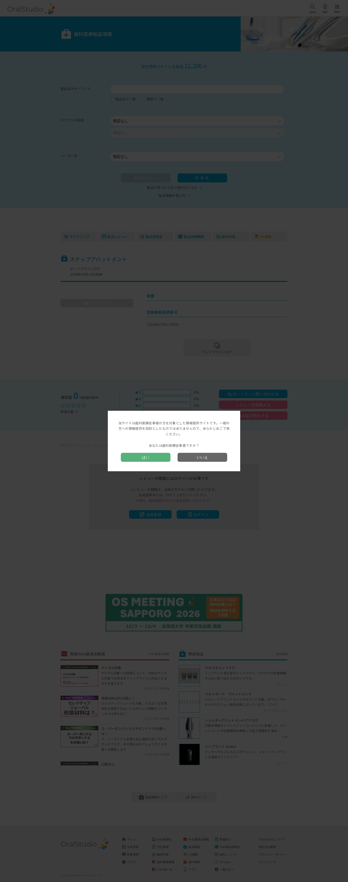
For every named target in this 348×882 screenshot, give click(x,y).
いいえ (202, 457)
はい (145, 457)
